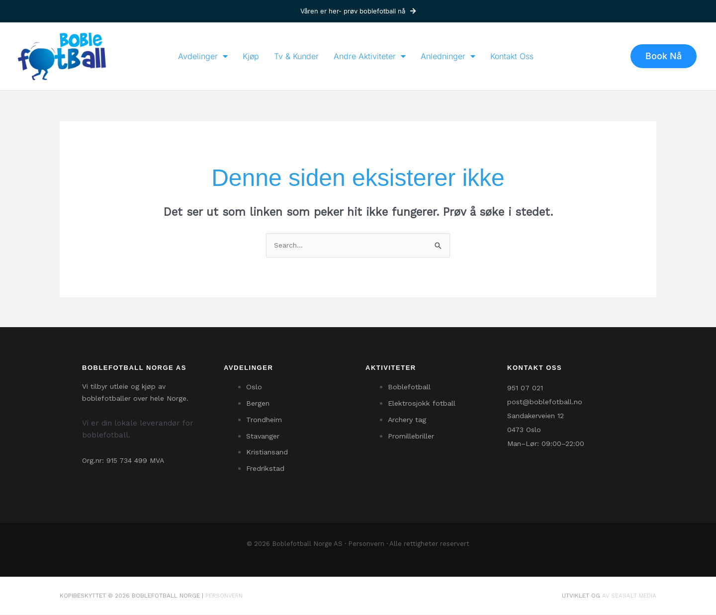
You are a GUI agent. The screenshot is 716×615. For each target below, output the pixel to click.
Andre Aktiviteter (370, 56)
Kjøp (251, 56)
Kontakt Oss (512, 56)
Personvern (366, 544)
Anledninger (448, 56)
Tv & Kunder (296, 56)
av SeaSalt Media (628, 596)
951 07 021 (525, 389)
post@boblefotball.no (544, 403)
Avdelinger (203, 56)
